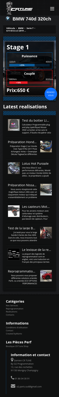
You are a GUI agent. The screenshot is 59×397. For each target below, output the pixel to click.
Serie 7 (30, 28)
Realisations (11, 311)
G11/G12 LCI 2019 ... (16, 30)
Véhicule (10, 28)
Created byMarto (14, 333)
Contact (9, 330)
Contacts (10, 314)
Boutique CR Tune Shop (17, 346)
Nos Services (12, 305)
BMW (21, 28)
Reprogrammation (14, 308)
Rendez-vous (51, 94)
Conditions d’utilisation (17, 327)
